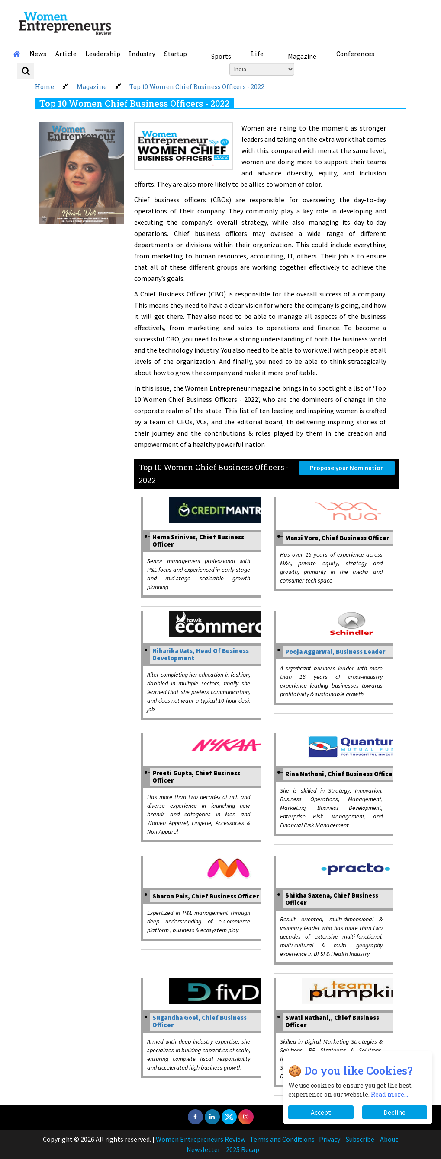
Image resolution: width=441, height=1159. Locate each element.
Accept (321, 1112)
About (389, 1139)
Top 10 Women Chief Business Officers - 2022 (196, 87)
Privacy (329, 1139)
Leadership (102, 54)
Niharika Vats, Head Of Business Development (200, 654)
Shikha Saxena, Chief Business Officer (331, 899)
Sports (221, 56)
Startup (175, 54)
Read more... (389, 1094)
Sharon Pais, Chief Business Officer (205, 896)
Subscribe (360, 1139)
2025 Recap (242, 1149)
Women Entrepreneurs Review (200, 1139)
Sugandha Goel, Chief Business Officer (199, 1021)
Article (66, 54)
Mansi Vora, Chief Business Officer (337, 538)
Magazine (302, 56)
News (37, 54)
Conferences (355, 54)
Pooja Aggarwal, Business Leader (335, 651)
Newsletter (203, 1149)
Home (44, 87)
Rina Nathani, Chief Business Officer (340, 774)
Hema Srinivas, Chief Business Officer (198, 540)
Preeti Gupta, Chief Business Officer (196, 776)
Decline (394, 1112)
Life (257, 54)
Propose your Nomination (347, 468)
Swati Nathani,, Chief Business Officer (332, 1021)
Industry (142, 54)
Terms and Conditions (282, 1139)
